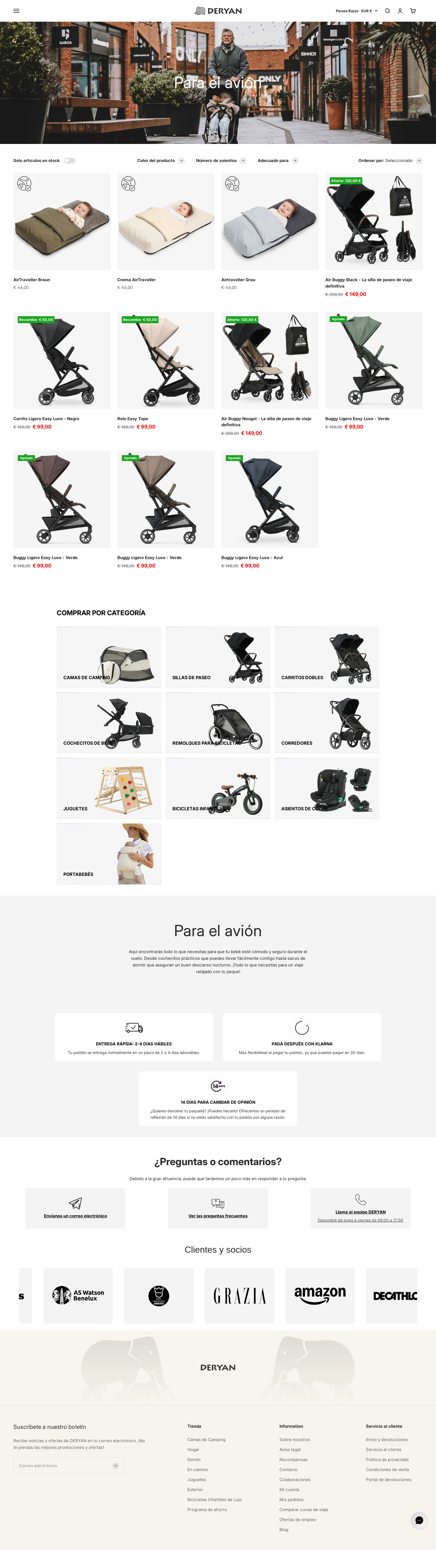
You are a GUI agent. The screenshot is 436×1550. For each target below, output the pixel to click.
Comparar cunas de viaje (303, 1463)
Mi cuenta (289, 1443)
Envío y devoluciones (387, 1393)
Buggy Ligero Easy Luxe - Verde (357, 418)
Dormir (194, 1413)
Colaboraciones (295, 1433)
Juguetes (196, 1433)
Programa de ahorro (207, 1463)
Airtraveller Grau (238, 279)
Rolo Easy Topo (132, 418)
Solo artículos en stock (36, 160)
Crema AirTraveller (136, 279)
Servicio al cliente (384, 1403)
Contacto (288, 1423)
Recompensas (293, 1413)
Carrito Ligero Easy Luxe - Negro (46, 418)
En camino (197, 1423)
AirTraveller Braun (31, 279)
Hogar (193, 1403)
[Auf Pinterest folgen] (31, 1508)
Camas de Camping (206, 1393)
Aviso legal (290, 1403)
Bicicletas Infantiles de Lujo (214, 1453)
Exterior (195, 1443)
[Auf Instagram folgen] (17, 1508)
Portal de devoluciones (389, 1433)
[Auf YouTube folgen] (45, 1508)
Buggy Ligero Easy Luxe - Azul (252, 557)
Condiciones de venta (387, 1423)
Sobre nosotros (294, 1393)
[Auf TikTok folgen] (59, 1508)
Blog (283, 1483)
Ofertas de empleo (297, 1473)
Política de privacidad (387, 1413)
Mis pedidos (291, 1453)
